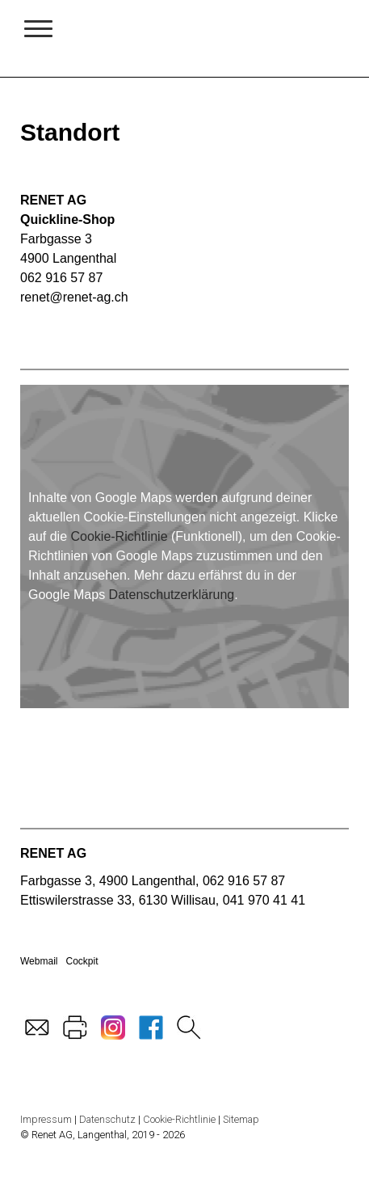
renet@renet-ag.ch (74, 297)
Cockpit (81, 961)
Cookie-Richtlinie (118, 536)
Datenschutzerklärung (172, 594)
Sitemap (241, 1119)
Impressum (46, 1119)
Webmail (38, 961)
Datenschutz (107, 1119)
